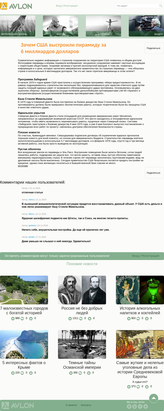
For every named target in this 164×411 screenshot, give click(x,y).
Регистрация (70, 5)
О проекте (71, 405)
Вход (59, 5)
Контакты (86, 405)
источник (23, 165)
